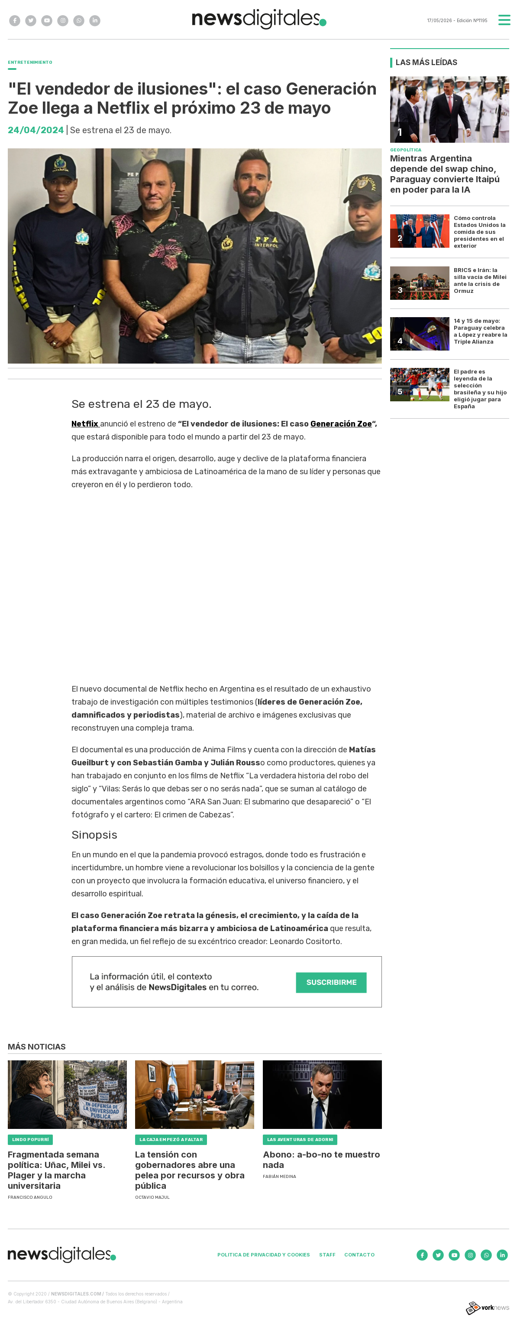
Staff (327, 1255)
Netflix (85, 424)
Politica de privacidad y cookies (263, 1255)
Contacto (359, 1255)
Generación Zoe (341, 424)
